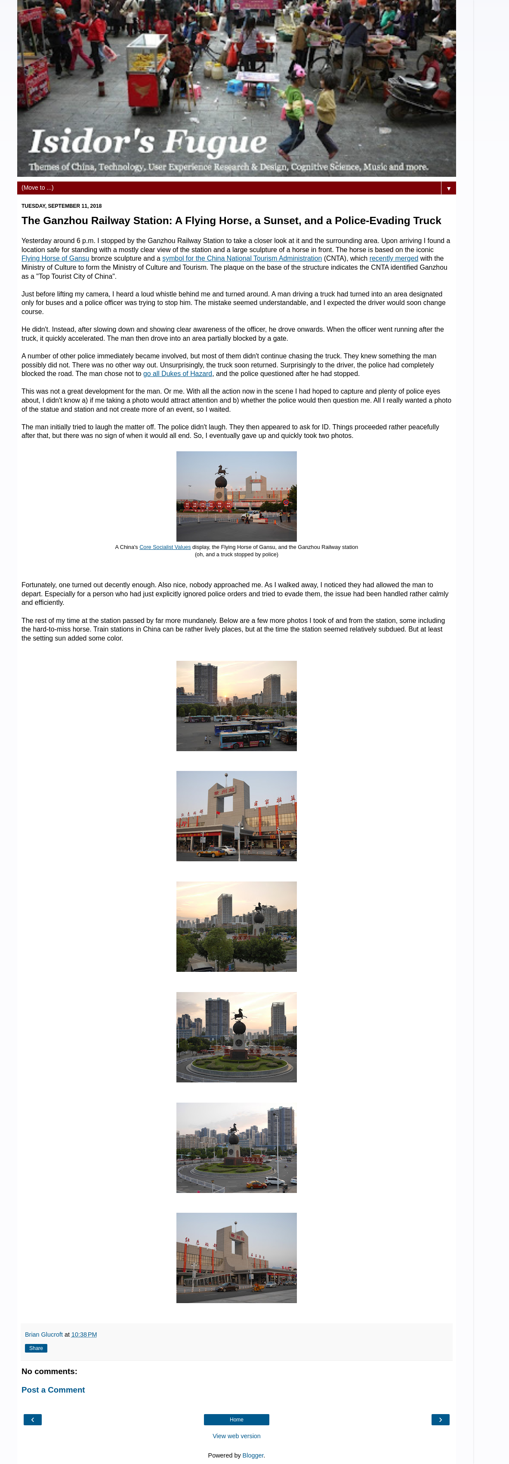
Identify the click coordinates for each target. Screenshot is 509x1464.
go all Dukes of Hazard (177, 373)
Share (36, 1348)
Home (237, 1420)
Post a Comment (53, 1389)
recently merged (394, 258)
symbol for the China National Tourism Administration (242, 258)
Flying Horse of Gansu (55, 258)
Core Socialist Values (165, 547)
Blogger (253, 1455)
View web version (237, 1436)
